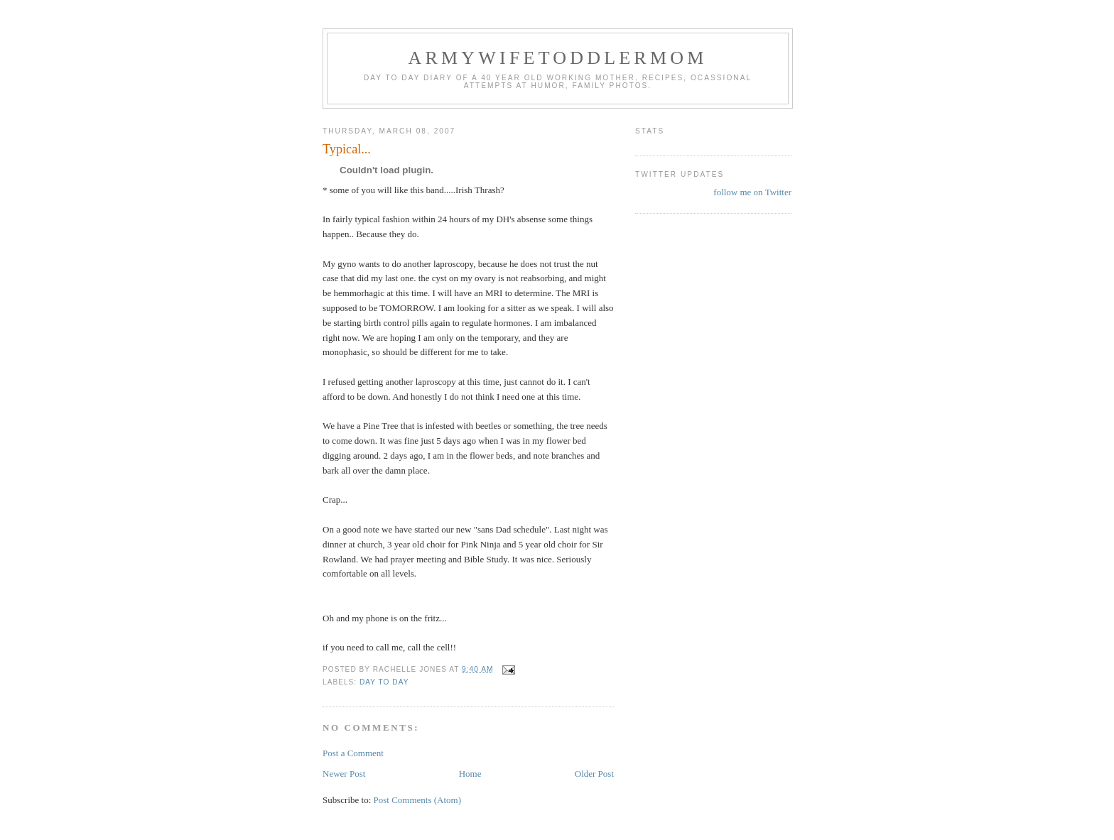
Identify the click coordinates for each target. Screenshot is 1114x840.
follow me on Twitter (752, 192)
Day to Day (384, 682)
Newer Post (344, 773)
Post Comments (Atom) (418, 800)
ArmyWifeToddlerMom (557, 58)
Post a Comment (353, 753)
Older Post (594, 773)
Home (470, 773)
